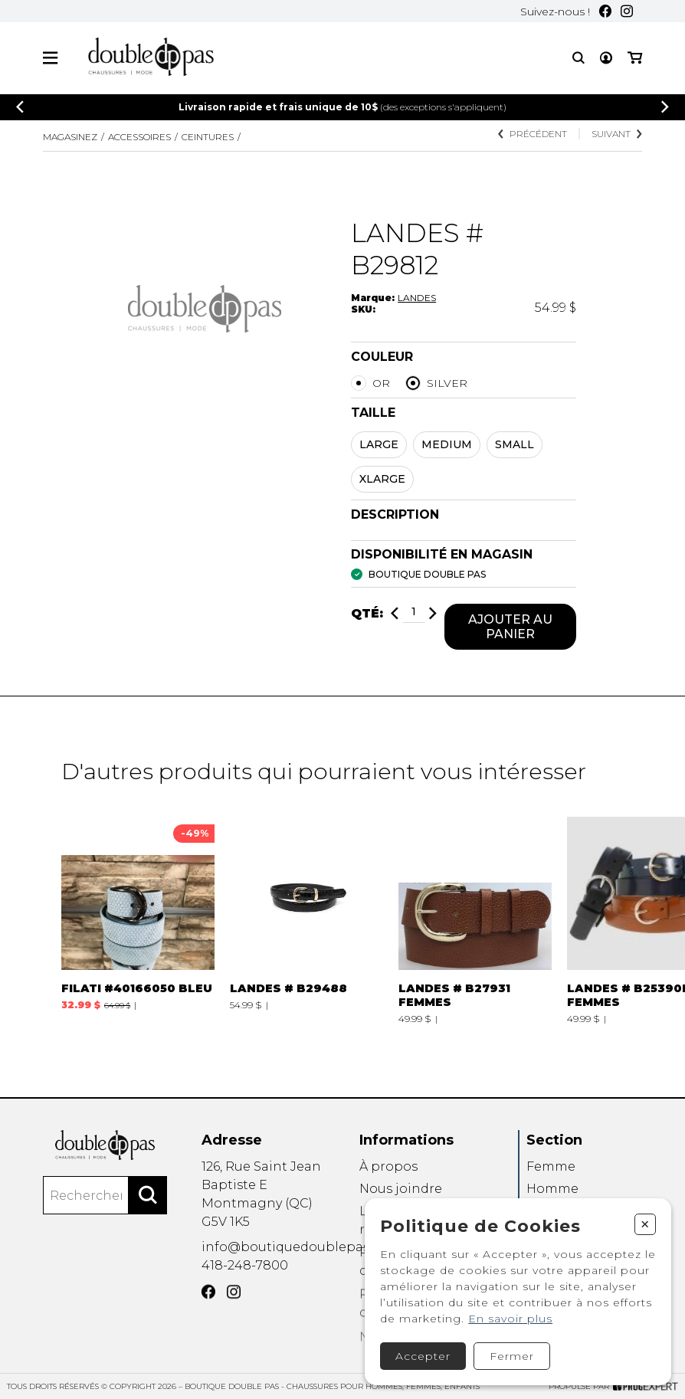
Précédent (532, 133)
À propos (388, 1188)
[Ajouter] (433, 615)
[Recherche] (578, 58)
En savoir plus (510, 1318)
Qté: (367, 615)
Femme (550, 1188)
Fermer (512, 1356)
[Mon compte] (606, 58)
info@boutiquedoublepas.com (301, 1259)
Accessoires (139, 137)
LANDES (417, 297)
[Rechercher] (148, 1212)
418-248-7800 (245, 1281)
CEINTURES (208, 137)
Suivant (617, 133)
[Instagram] (627, 11)
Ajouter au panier (510, 628)
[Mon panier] (635, 58)
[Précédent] (20, 107)
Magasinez (70, 137)
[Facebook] (605, 11)
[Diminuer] (394, 615)
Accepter (423, 1356)
